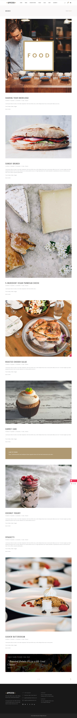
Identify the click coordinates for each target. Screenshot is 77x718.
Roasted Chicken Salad (16, 361)
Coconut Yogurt (13, 513)
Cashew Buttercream (15, 636)
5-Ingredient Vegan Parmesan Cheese (22, 283)
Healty (9, 106)
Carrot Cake (11, 429)
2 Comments (18, 364)
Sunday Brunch (12, 163)
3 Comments (18, 100)
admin (13, 100)
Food (6, 106)
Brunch (26, 100)
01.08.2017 (7, 100)
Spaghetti (10, 537)
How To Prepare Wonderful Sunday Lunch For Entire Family (47, 695)
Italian (12, 106)
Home (67, 11)
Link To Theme (13, 452)
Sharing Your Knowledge (17, 97)
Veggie (15, 106)
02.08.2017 (43, 693)
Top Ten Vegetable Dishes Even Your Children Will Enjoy (47, 701)
